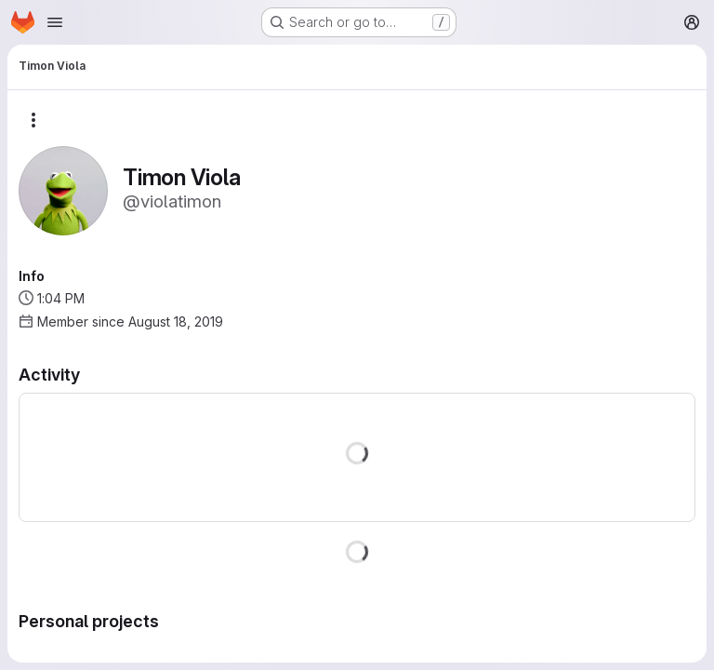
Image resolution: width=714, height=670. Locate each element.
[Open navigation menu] (55, 22)
